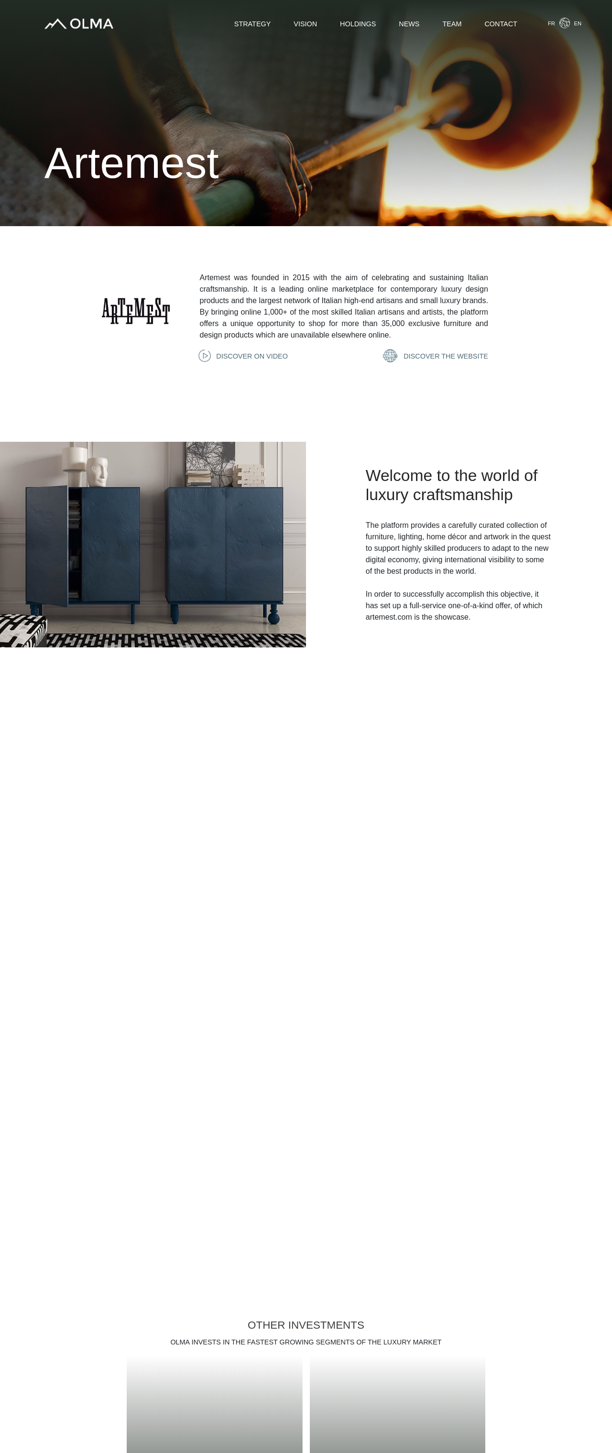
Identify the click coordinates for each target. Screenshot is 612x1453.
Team (451, 24)
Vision (305, 24)
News (409, 24)
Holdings (358, 24)
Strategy (252, 24)
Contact (500, 24)
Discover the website (436, 356)
